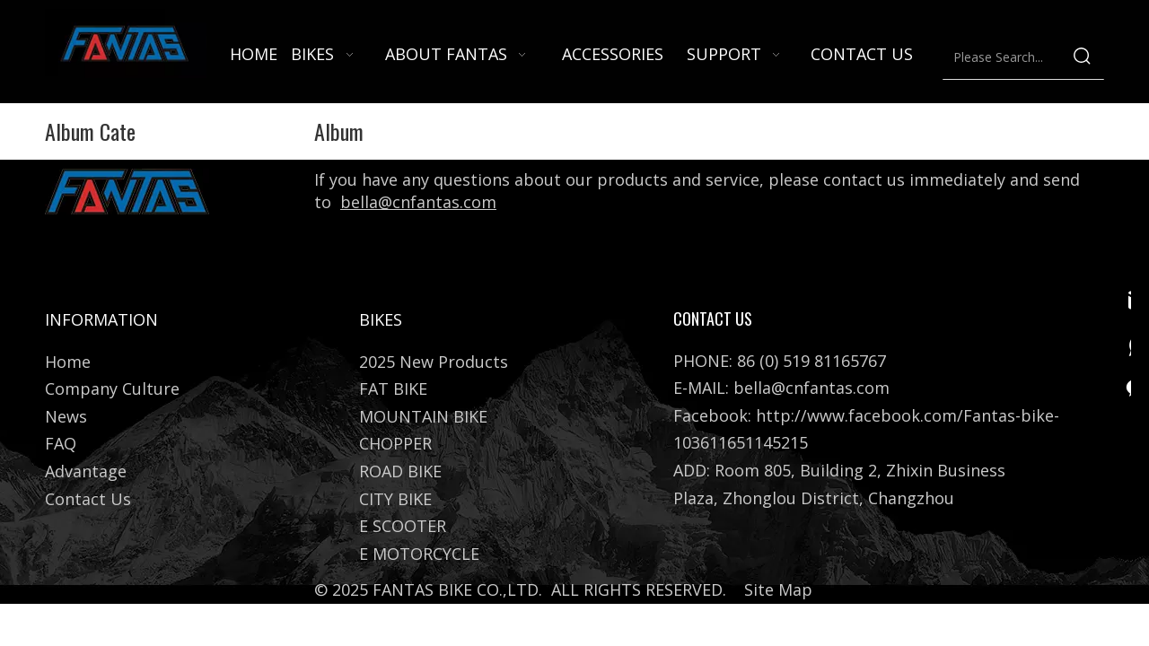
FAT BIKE (393, 388)
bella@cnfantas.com (418, 202)
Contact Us (88, 499)
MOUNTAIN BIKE (423, 416)
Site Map (778, 589)
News (66, 416)
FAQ (60, 443)
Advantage (86, 471)
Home (68, 361)
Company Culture (112, 388)
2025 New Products (433, 361)
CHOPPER (395, 443)
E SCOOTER (402, 526)
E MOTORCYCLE (419, 553)
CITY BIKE (395, 499)
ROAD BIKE (400, 471)
